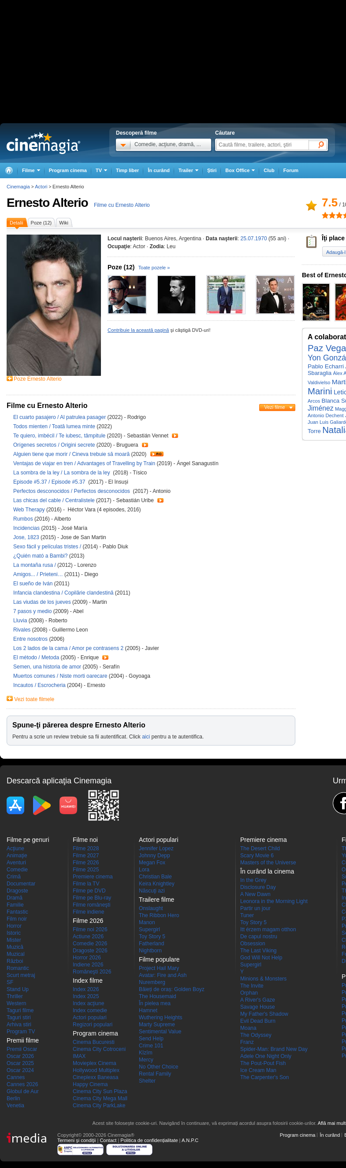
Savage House (257, 1007)
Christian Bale (155, 877)
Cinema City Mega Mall (100, 1098)
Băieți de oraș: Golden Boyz (172, 989)
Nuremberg (152, 982)
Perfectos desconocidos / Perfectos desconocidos (72, 491)
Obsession (252, 943)
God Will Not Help (261, 958)
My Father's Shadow (264, 1014)
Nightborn (150, 951)
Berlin (13, 1098)
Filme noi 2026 (90, 929)
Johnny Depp (154, 855)
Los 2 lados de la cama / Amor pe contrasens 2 (68, 648)
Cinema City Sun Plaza (100, 1091)
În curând (159, 170)
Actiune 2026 (88, 936)
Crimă (14, 877)
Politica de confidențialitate (149, 1140)
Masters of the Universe (268, 862)
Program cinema (68, 170)
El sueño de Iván (33, 583)
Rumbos (23, 519)
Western (16, 1003)
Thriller (15, 996)
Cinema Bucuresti (94, 1042)
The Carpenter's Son (264, 1077)
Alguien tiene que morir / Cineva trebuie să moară (71, 454)
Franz (247, 1042)
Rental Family (155, 1074)
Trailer (175, 435)
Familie (15, 905)
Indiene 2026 (88, 965)
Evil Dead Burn (257, 1021)
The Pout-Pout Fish (263, 1063)
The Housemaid (157, 996)
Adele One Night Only (265, 1056)
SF (10, 982)
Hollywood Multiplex (96, 1070)
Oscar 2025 (20, 1063)
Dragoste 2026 (90, 951)
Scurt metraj (21, 975)
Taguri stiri (19, 1017)
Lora (144, 870)
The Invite (252, 986)
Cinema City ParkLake (99, 1105)
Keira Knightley (157, 884)
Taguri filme (20, 1010)
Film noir (17, 919)
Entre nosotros (31, 639)
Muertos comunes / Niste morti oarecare (60, 676)
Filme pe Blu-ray (92, 898)
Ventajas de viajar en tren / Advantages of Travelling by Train (84, 463)
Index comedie (90, 1010)
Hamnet (148, 1010)
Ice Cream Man (258, 1070)
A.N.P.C (190, 1140)
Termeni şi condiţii (76, 1140)
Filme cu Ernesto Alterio (122, 205)
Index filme (88, 980)
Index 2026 (86, 989)
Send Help (151, 1039)
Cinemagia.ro (43, 143)
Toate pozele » (154, 267)
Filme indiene (88, 912)
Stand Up (18, 989)
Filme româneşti (91, 905)
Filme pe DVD (89, 891)
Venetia (15, 1105)
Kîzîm (146, 1053)
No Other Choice (158, 1067)
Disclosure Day (258, 887)
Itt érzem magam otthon (268, 929)
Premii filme (23, 1040)
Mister (14, 940)
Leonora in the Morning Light (274, 901)
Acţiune (15, 848)
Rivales (22, 630)
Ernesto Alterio (47, 202)
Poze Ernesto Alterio (38, 379)
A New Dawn (255, 894)
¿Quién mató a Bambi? (41, 556)
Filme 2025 (86, 870)
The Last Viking (258, 951)
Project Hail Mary (159, 968)
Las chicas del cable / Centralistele (54, 500)
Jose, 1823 (27, 537)
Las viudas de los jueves (42, 602)
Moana (248, 1028)
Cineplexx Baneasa (95, 1077)
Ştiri (211, 170)
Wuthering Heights (160, 1017)
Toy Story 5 (152, 936)
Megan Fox (152, 862)
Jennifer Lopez (156, 848)
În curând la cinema (267, 871)
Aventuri (16, 862)
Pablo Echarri (326, 366)
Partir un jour (255, 908)
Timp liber (127, 170)
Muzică (15, 947)
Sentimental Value (160, 1031)
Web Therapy (29, 510)
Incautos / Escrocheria (39, 685)
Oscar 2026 (20, 1056)
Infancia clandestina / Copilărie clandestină (63, 593)
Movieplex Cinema (94, 1063)
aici (146, 737)
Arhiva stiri (19, 1024)
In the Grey (253, 880)
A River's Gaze (257, 1000)
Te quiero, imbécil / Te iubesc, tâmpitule (59, 436)
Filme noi (85, 839)
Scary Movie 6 (257, 855)
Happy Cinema (90, 1084)
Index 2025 (86, 996)
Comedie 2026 (90, 943)
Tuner (247, 915)
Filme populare (159, 959)
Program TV (21, 1031)
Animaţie (17, 855)
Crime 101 (151, 1046)
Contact (108, 1140)
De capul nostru (258, 936)
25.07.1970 (254, 238)
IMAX (79, 1056)
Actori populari (90, 1017)
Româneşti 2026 (92, 972)
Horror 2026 (87, 958)
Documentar (21, 884)
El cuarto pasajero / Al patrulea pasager (59, 417)
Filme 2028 (86, 848)
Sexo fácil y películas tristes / (47, 547)
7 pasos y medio (33, 611)
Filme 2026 (86, 862)
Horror (14, 926)
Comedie (17, 870)
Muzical (16, 954)
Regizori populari (92, 1024)
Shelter (147, 1081)
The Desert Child (260, 848)
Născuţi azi (152, 891)
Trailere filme (156, 899)
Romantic (18, 968)
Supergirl (149, 929)
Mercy (146, 1060)
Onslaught (151, 908)
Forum (290, 170)
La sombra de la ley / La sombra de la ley (62, 473)
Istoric (14, 933)
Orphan (249, 993)
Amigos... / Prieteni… (38, 574)
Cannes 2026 (22, 1084)
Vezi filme (274, 407)
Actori (41, 186)
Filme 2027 (86, 855)
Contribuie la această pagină (138, 330)
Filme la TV (86, 884)
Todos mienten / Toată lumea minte (54, 426)
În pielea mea (155, 1003)
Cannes (16, 1077)
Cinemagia (18, 186)
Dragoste (17, 891)
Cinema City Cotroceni (99, 1049)
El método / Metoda (36, 657)
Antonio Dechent (326, 415)
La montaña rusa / (35, 565)
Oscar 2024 (20, 1070)
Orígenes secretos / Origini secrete (54, 445)
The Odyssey (256, 1035)
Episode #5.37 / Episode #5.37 (50, 482)
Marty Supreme (157, 1024)
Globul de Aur (23, 1091)
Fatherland (151, 943)
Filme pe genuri (28, 839)
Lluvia (21, 620)
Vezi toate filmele (34, 699)
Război (15, 961)
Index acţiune (88, 1003)
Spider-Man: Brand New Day (274, 1049)
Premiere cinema (93, 877)
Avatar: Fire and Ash (163, 975)
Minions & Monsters (263, 979)
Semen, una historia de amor (47, 667)
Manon (147, 922)
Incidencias (27, 528)
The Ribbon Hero (159, 915)
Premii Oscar (22, 1049)
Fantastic (17, 912)
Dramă (14, 898)
